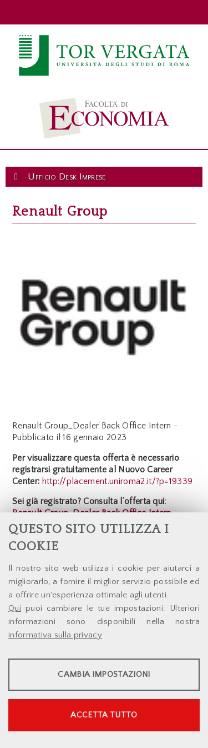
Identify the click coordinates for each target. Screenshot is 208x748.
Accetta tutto (103, 715)
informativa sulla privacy (55, 635)
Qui (14, 608)
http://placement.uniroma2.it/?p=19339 (117, 481)
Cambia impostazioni (104, 674)
